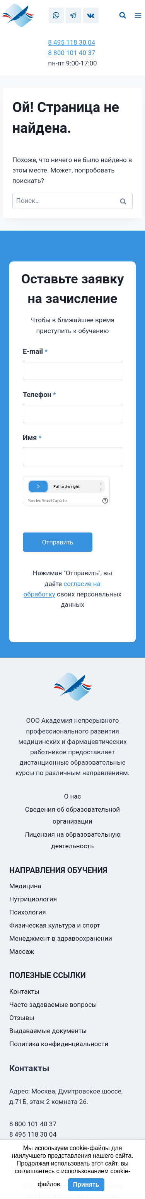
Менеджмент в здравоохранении (60, 938)
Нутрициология (33, 899)
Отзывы (21, 1017)
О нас (72, 796)
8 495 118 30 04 (71, 42)
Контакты (24, 991)
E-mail (35, 351)
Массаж (21, 951)
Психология (27, 912)
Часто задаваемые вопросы (53, 1004)
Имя (32, 438)
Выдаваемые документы (48, 1031)
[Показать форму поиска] (123, 15)
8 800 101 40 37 (71, 53)
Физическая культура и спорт (54, 925)
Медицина (25, 886)
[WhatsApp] (56, 15)
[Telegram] (73, 15)
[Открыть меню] (139, 15)
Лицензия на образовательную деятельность (72, 840)
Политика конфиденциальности (58, 1044)
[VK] (90, 15)
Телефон (39, 394)
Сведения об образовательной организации (72, 815)
